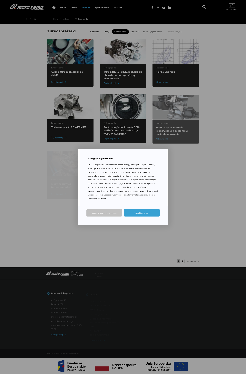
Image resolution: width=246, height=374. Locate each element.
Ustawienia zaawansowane (104, 213)
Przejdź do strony (142, 213)
